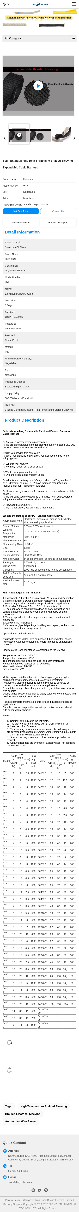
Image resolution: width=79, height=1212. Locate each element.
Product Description (58, 222)
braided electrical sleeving (22, 1113)
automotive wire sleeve (20, 1121)
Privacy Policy (12, 1200)
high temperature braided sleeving (44, 1106)
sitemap (27, 1200)
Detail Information (20, 222)
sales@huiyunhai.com (20, 1182)
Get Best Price (20, 211)
